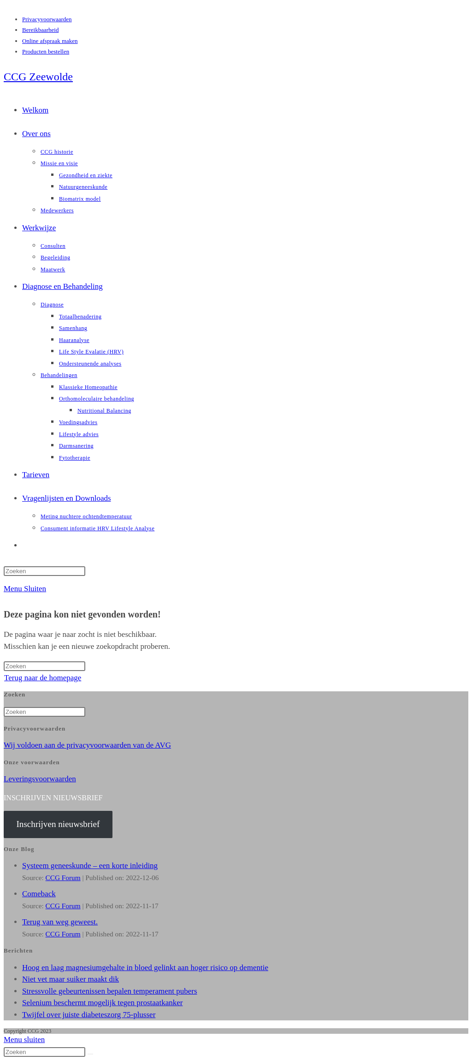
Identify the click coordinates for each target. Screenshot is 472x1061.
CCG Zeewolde (38, 77)
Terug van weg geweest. (60, 921)
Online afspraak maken (50, 40)
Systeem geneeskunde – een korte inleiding (90, 865)
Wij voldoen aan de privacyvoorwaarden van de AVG (87, 745)
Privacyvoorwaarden (47, 19)
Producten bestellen (45, 51)
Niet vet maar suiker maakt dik (70, 979)
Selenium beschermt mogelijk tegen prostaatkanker (102, 1002)
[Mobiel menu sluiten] (24, 1039)
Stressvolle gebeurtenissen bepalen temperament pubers (109, 991)
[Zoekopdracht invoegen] (44, 571)
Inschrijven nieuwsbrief (58, 824)
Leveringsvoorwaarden (40, 778)
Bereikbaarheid (40, 29)
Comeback (39, 893)
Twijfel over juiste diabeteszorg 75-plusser (88, 1014)
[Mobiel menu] (25, 588)
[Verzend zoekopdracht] (90, 1054)
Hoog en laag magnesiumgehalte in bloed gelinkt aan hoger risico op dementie (145, 967)
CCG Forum (63, 877)
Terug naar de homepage (42, 677)
